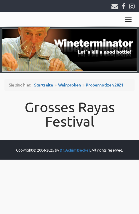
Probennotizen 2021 (105, 84)
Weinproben (69, 84)
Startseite (43, 84)
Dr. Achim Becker (75, 149)
